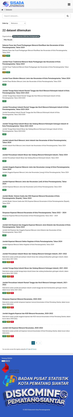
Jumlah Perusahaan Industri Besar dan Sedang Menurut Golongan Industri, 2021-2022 (34, 254)
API (27, 349)
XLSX (8, 55)
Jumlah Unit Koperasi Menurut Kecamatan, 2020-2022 (22, 328)
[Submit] (68, 16)
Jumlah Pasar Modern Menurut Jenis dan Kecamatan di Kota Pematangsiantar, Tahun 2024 (36, 78)
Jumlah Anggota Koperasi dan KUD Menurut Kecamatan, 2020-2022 (27, 313)
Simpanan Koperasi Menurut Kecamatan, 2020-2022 (21, 299)
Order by (5, 23)
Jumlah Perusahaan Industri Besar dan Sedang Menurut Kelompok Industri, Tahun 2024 (35, 155)
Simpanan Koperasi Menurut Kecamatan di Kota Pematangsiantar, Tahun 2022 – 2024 (34, 213)
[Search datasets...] (33, 16)
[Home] (2, 10)
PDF (12, 262)
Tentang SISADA (7, 358)
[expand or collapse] (69, 4)
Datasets (9, 10)
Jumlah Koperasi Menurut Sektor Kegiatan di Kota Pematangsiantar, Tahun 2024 (32, 241)
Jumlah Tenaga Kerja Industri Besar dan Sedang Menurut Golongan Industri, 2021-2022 (35, 268)
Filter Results (8, 40)
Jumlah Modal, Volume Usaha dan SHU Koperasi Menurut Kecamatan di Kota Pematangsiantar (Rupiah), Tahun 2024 (31, 197)
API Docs (33, 349)
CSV (4, 55)
